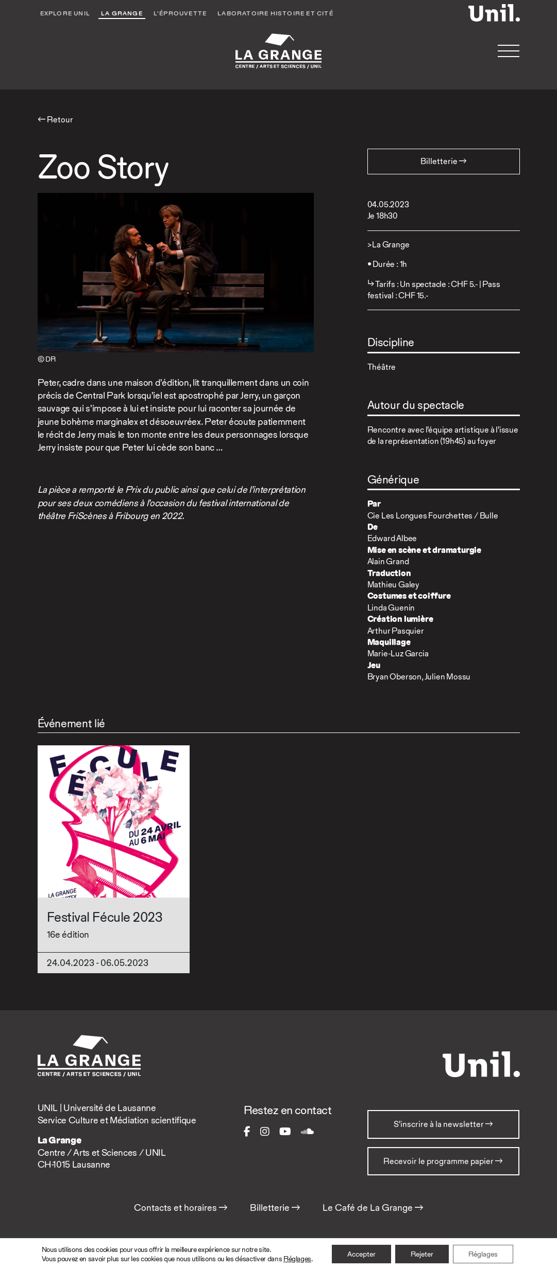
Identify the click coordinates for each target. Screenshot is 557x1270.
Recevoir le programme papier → (443, 1161)
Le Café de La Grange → (373, 1207)
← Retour (55, 119)
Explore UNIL (65, 13)
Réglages (297, 1259)
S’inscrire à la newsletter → (443, 1124)
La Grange (122, 13)
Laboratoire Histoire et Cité (275, 13)
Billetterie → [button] (443, 161)
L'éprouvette (180, 13)
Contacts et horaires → (181, 1207)
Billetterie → (275, 1207)
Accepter (361, 1254)
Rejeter (422, 1254)
